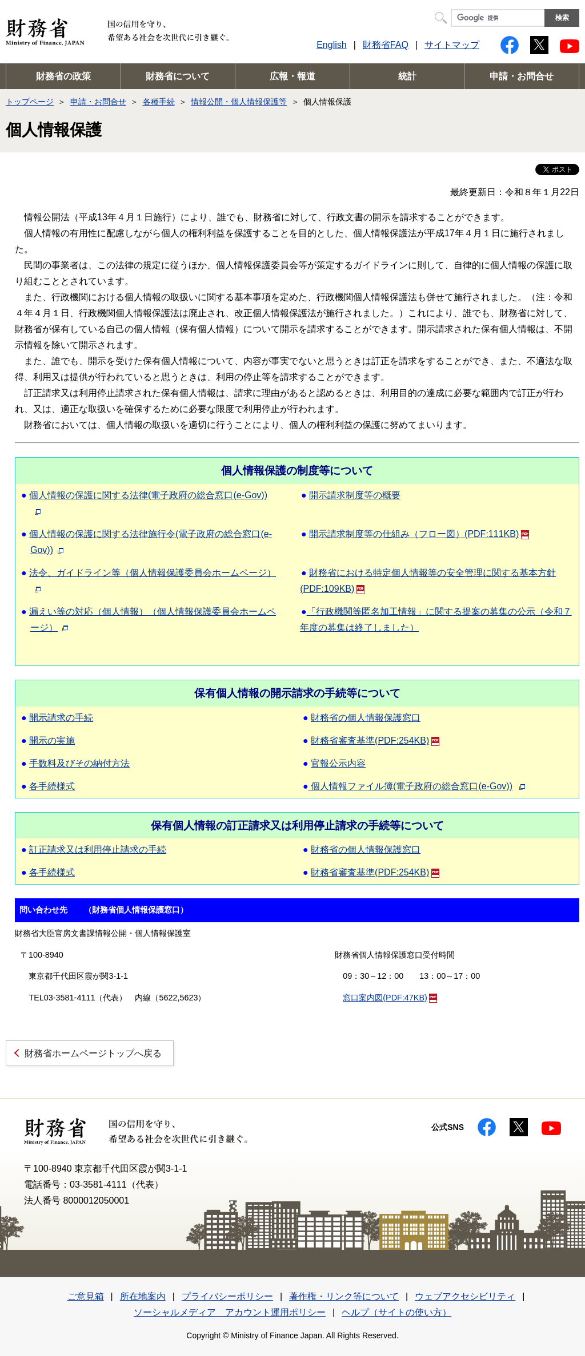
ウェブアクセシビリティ (465, 1296)
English (331, 45)
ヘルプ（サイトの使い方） (396, 1312)
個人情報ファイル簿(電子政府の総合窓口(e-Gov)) (410, 786)
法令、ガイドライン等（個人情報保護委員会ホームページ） (152, 573)
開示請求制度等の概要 (354, 495)
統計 (407, 76)
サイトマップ (451, 45)
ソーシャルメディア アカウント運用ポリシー (230, 1312)
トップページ (30, 101)
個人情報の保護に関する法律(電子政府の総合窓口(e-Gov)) (148, 495)
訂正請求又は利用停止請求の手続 (97, 849)
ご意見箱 (85, 1296)
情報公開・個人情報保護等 (239, 101)
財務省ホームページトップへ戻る (93, 1053)
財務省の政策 (63, 76)
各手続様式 (52, 786)
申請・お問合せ (522, 76)
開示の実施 (52, 740)
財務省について (178, 76)
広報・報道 (292, 76)
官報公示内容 (338, 763)
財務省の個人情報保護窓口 (365, 718)
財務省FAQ (385, 45)
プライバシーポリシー (227, 1296)
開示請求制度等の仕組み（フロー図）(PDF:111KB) (419, 534)
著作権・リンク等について (344, 1296)
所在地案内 (143, 1296)
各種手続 (159, 101)
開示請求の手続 (61, 718)
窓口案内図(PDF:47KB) (390, 997)
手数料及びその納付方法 (79, 763)
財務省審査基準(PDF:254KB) (375, 740)
